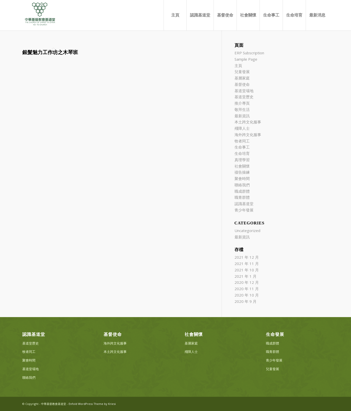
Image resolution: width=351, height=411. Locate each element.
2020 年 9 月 (246, 301)
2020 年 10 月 (247, 295)
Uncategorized (247, 230)
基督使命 (242, 84)
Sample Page (246, 59)
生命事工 (242, 147)
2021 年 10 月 (247, 269)
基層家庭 (242, 77)
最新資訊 (242, 115)
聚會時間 (242, 178)
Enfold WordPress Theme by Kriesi (92, 404)
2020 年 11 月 (247, 288)
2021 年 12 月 (247, 257)
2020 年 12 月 (247, 282)
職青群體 (242, 197)
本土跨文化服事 (248, 121)
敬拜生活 (242, 109)
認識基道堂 (244, 203)
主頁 (238, 65)
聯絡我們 (242, 184)
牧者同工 (242, 140)
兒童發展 (242, 71)
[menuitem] (175, 15)
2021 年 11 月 (247, 263)
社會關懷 (242, 166)
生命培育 (242, 153)
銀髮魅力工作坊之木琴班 (50, 52)
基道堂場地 (244, 90)
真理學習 (242, 159)
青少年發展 (244, 209)
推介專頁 (242, 103)
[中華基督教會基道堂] (40, 15)
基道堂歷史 (244, 96)
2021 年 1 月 (246, 276)
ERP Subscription (249, 52)
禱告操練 (242, 172)
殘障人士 (242, 128)
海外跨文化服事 (248, 134)
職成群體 (242, 191)
